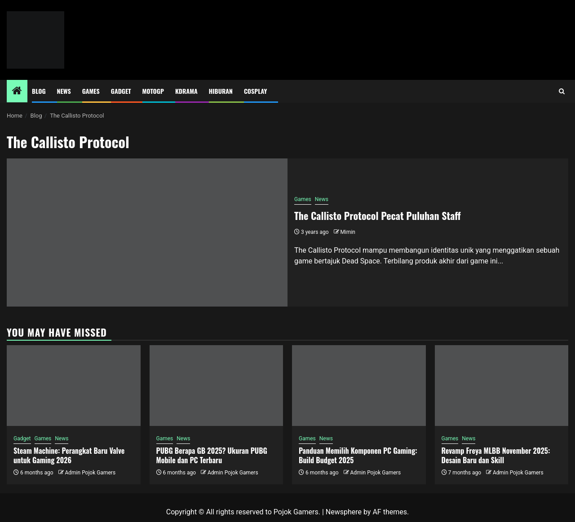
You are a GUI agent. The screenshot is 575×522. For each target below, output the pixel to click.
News (64, 91)
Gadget (121, 91)
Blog (39, 91)
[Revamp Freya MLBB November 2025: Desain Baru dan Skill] (502, 385)
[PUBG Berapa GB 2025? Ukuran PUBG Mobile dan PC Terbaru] (216, 385)
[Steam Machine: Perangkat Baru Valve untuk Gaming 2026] (74, 385)
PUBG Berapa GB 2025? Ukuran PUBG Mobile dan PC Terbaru (211, 455)
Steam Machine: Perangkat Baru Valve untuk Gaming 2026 (68, 455)
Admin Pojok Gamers (90, 472)
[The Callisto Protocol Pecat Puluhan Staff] (147, 232)
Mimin (348, 232)
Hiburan (221, 91)
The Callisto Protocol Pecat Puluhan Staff (377, 215)
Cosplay (255, 91)
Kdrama (186, 91)
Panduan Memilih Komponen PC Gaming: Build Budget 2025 (358, 455)
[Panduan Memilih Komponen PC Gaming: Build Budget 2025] (359, 385)
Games (91, 91)
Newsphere (344, 512)
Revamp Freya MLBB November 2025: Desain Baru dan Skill (496, 455)
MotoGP (153, 91)
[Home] (17, 91)
